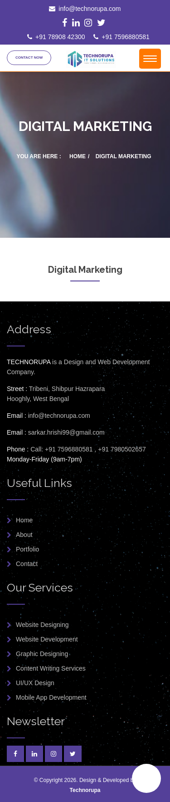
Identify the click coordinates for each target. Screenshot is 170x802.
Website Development (47, 639)
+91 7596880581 (121, 36)
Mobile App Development (51, 697)
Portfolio (27, 549)
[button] (146, 778)
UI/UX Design (35, 683)
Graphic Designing (42, 653)
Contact (27, 563)
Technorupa (85, 790)
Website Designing (42, 624)
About (24, 534)
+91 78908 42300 (56, 36)
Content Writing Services (51, 668)
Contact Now (29, 57)
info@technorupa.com (85, 8)
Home (77, 156)
